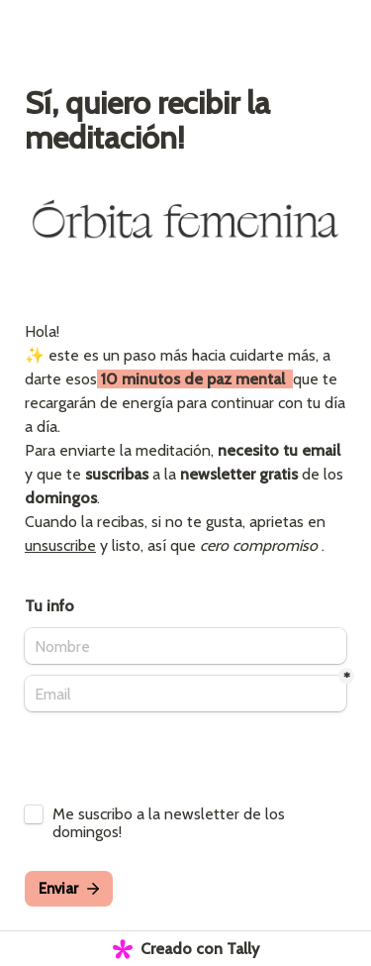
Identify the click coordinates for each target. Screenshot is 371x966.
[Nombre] (185, 646)
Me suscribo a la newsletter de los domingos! (170, 823)
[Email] (185, 693)
